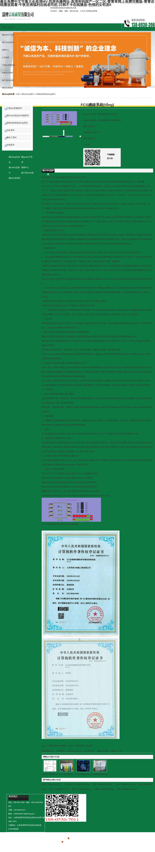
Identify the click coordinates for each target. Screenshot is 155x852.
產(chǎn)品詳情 (48, 171)
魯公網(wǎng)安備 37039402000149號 (77, 842)
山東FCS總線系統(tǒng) (52, 784)
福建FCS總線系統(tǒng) (104, 789)
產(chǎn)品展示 (28, 94)
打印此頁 (89, 751)
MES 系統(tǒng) (83, 774)
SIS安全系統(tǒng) (50, 774)
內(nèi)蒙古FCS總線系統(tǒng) (77, 784)
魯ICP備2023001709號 (77, 839)
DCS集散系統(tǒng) (100, 774)
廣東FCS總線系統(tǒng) (127, 789)
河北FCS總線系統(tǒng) (82, 789)
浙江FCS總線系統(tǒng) (59, 789)
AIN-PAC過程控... (66, 774)
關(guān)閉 (102, 751)
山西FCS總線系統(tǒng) (125, 784)
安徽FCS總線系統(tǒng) (102, 784)
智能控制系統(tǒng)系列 (46, 94)
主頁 (18, 94)
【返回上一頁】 (116, 751)
